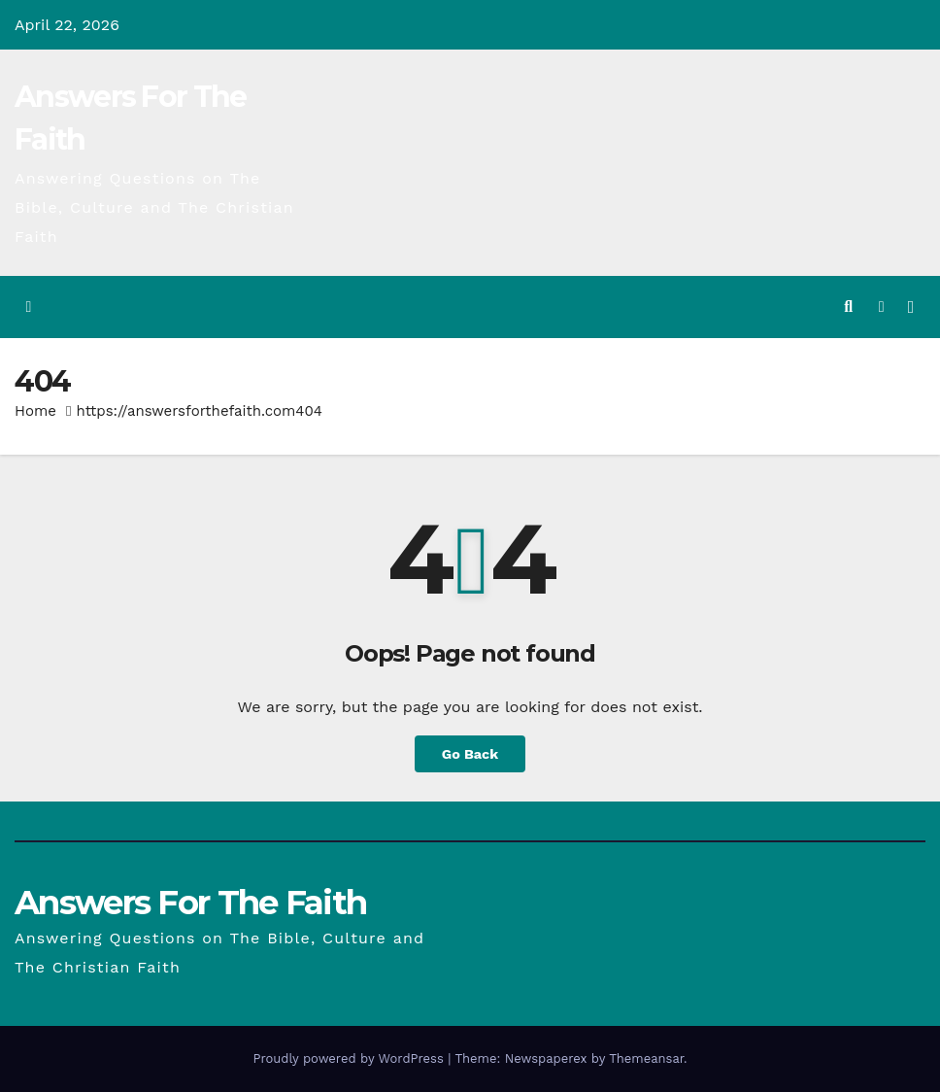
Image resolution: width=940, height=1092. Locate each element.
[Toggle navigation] (910, 307)
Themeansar (646, 1058)
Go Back (470, 754)
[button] (848, 306)
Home (35, 411)
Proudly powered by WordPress (350, 1058)
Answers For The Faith (190, 902)
